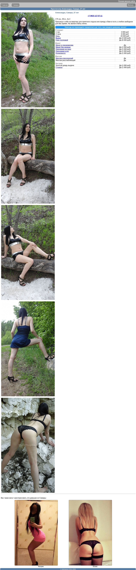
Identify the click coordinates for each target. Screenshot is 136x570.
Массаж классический (64, 58)
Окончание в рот (62, 51)
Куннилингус (61, 53)
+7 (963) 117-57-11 (95, 16)
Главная (4, 5)
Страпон (59, 67)
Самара (15, 5)
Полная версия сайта (126, 1)
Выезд (58, 38)
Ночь (58, 36)
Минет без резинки (63, 47)
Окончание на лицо (63, 49)
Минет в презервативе (64, 45)
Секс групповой (62, 40)
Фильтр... (131, 5)
